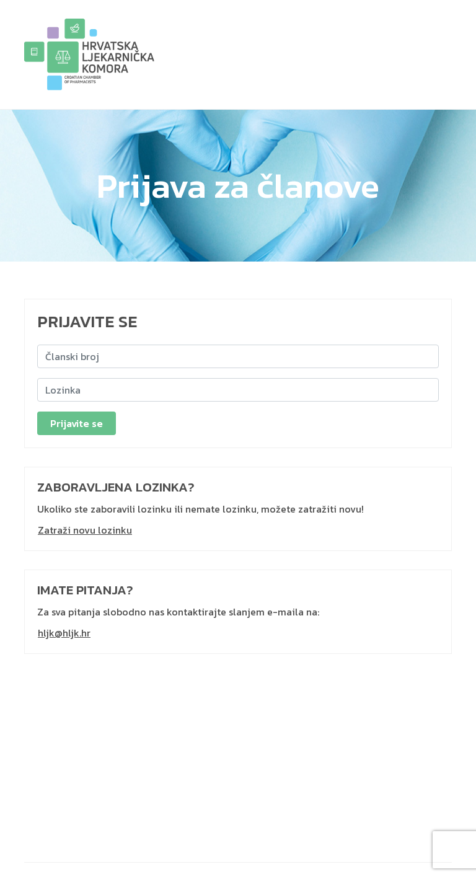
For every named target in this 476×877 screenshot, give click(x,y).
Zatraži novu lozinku (85, 529)
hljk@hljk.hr (64, 632)
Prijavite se (76, 423)
